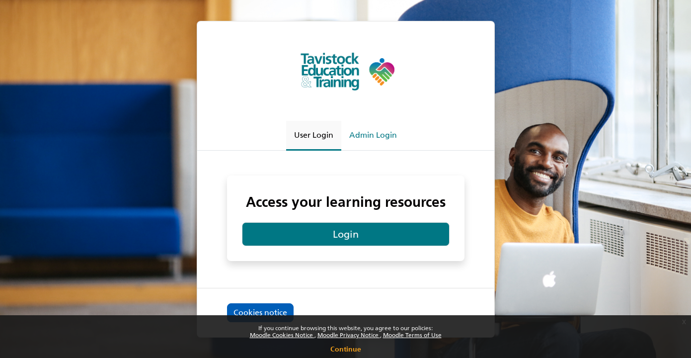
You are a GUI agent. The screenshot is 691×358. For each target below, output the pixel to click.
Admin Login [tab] (373, 135)
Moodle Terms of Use (412, 335)
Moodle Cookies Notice (282, 335)
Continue (345, 347)
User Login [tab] (313, 135)
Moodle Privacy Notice (348, 335)
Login (346, 234)
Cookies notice (260, 312)
